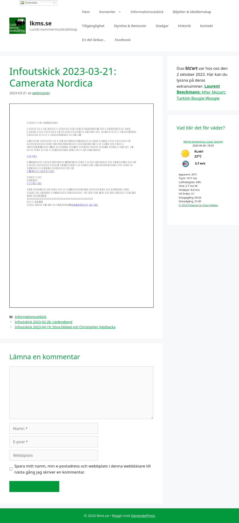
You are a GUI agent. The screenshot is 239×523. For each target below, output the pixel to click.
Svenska (29, 3)
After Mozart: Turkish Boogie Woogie (201, 92)
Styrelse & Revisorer (130, 25)
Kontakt (206, 25)
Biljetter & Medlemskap (192, 11)
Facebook (122, 39)
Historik (184, 25)
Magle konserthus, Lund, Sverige (203, 141)
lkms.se (41, 23)
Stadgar (162, 25)
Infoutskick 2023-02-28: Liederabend (43, 322)
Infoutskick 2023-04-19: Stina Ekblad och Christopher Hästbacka (65, 327)
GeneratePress (143, 515)
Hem (86, 11)
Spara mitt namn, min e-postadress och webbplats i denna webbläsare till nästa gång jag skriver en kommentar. (82, 469)
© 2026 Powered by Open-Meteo (198, 205)
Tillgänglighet (93, 25)
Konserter (112, 12)
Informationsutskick (147, 11)
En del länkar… (93, 39)
